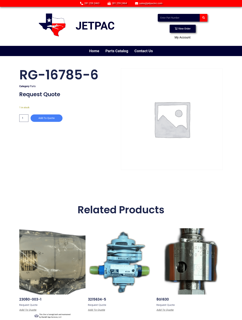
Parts (33, 86)
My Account (183, 37)
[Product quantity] (23, 118)
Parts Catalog (116, 51)
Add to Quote (46, 118)
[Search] (203, 18)
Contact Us (143, 51)
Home (94, 51)
